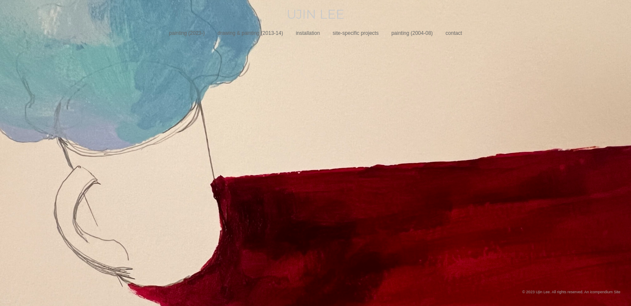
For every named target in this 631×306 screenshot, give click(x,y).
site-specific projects (355, 33)
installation (308, 33)
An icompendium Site (602, 292)
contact (454, 33)
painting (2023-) (187, 33)
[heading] (315, 14)
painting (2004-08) (411, 33)
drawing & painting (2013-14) (250, 33)
